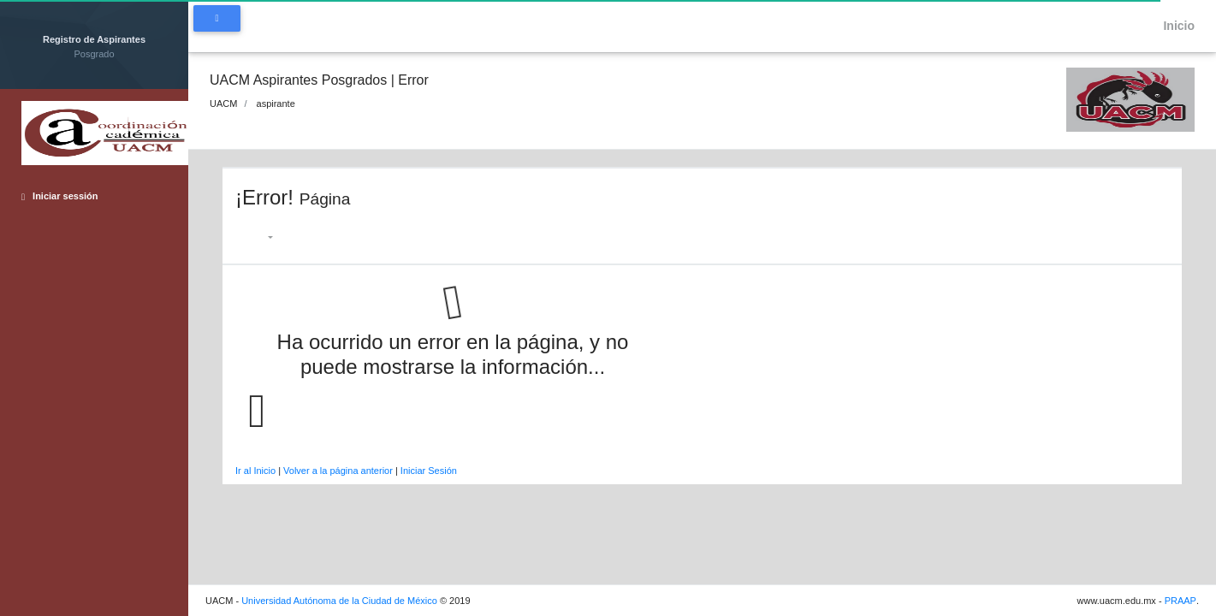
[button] (262, 237)
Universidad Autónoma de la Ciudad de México (339, 600)
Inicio (1172, 26)
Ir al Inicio (255, 470)
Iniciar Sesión (428, 470)
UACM (223, 103)
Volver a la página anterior (338, 470)
